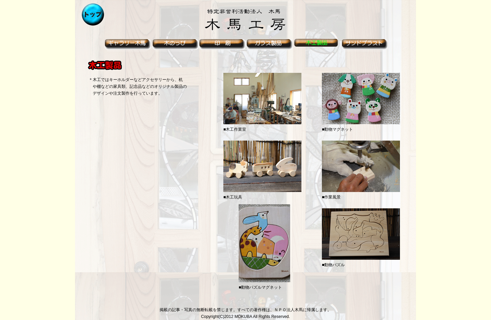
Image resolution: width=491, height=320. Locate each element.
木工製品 (318, 45)
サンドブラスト (366, 45)
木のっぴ (175, 45)
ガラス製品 (270, 45)
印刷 (223, 45)
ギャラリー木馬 (127, 45)
